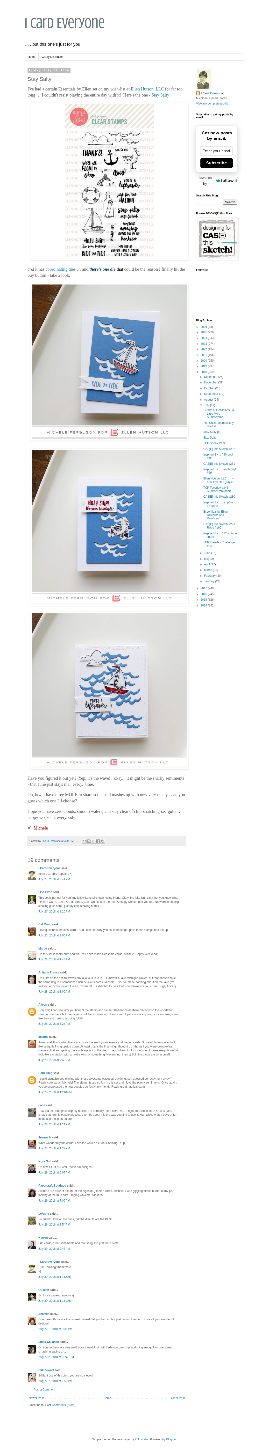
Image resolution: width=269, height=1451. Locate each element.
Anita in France (48, 972)
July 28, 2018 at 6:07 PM (54, 1172)
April (207, 564)
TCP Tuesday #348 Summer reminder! (217, 489)
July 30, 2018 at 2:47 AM (54, 1248)
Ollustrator (142, 1439)
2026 (204, 327)
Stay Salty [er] (212, 432)
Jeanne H (44, 1137)
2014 (204, 605)
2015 (204, 599)
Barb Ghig (45, 1073)
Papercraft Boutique (52, 1185)
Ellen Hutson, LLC (147, 89)
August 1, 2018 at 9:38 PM (55, 1329)
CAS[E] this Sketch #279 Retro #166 (219, 526)
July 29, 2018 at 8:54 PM (54, 1224)
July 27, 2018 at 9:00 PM (54, 935)
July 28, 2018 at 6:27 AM (54, 1023)
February (210, 575)
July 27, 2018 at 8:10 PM (54, 911)
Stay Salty (160, 95)
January (209, 581)
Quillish (43, 1290)
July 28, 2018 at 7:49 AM (54, 1060)
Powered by (217, 181)
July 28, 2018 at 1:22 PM (54, 1148)
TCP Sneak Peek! (214, 443)
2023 (204, 343)
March (208, 570)
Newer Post (36, 1398)
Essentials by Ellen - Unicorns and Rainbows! (216, 515)
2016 (204, 594)
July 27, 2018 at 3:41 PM (54, 879)
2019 (204, 366)
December (211, 377)
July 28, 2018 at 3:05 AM (54, 991)
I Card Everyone (65, 23)
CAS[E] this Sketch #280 (219, 496)
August (209, 399)
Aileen (42, 1004)
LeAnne (43, 1213)
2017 (204, 588)
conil (41, 1105)
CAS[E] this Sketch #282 (219, 449)
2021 (204, 355)
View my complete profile (212, 103)
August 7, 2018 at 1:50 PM (55, 1381)
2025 (204, 332)
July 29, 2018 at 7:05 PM (54, 1200)
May (207, 559)
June (207, 553)
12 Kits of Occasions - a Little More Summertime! (218, 413)
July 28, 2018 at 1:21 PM (54, 1124)
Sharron (44, 1314)
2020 (204, 360)
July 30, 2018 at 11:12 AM (54, 1277)
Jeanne (43, 1037)
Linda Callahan (48, 1342)
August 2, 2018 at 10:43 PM (56, 1357)
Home (31, 57)
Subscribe (216, 163)
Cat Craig (44, 924)
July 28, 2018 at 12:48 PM (55, 1092)
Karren (43, 1237)
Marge (42, 948)
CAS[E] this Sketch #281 (219, 463)
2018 (204, 372)
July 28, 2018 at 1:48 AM (54, 959)
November (211, 382)
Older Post (178, 1398)
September (211, 394)
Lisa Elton (45, 892)
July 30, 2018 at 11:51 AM (54, 1300)
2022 (204, 349)
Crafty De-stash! (52, 57)
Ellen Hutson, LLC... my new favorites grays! (218, 480)
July (207, 405)
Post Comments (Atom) (60, 1405)
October (209, 388)
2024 (204, 338)
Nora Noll (44, 1161)
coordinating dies (61, 269)
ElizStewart (46, 1370)
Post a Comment (44, 1389)
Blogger (171, 1439)
